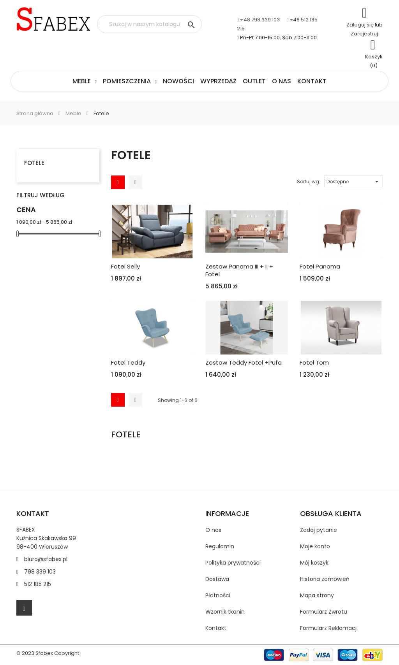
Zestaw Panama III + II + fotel (239, 270)
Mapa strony (317, 595)
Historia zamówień (325, 579)
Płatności (217, 595)
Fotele (34, 163)
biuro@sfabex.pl (45, 559)
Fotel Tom (314, 362)
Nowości (178, 81)
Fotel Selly (125, 266)
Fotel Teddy (128, 362)
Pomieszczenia (127, 81)
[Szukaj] (149, 24)
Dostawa (217, 579)
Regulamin (219, 546)
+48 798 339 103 (260, 19)
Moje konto (315, 546)
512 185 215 (37, 584)
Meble (81, 81)
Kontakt (312, 81)
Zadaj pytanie (318, 530)
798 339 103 (40, 572)
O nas (281, 81)
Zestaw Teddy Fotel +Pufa (243, 362)
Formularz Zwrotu (323, 612)
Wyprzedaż (218, 81)
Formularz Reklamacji (329, 628)
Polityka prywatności (233, 563)
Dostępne (353, 180)
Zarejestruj (364, 33)
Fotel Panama (320, 266)
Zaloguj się (360, 24)
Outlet (254, 81)
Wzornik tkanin (225, 612)
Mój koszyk (314, 563)
